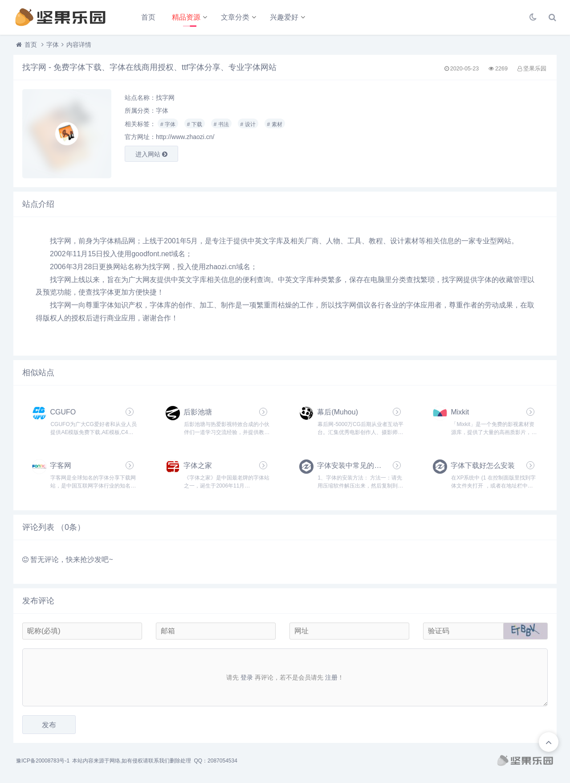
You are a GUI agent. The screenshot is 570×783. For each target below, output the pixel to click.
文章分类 (235, 17)
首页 (148, 17)
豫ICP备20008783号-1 (42, 761)
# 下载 (194, 124)
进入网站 (151, 154)
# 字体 (167, 124)
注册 (331, 677)
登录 (246, 677)
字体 (52, 44)
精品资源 (186, 17)
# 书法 (221, 124)
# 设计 (248, 124)
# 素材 (274, 124)
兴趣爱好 (284, 17)
